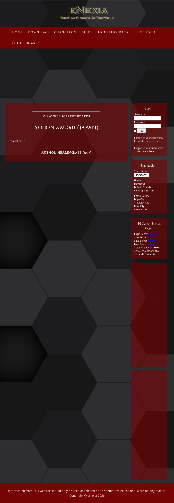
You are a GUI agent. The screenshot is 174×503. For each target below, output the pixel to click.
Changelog (65, 32)
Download (38, 32)
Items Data (145, 32)
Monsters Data (113, 32)
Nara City (139, 206)
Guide (87, 32)
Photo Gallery (141, 195)
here (158, 141)
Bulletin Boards (142, 187)
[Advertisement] (87, 76)
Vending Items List (144, 190)
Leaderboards (26, 43)
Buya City (139, 199)
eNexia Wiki (140, 209)
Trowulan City (141, 202)
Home (17, 32)
